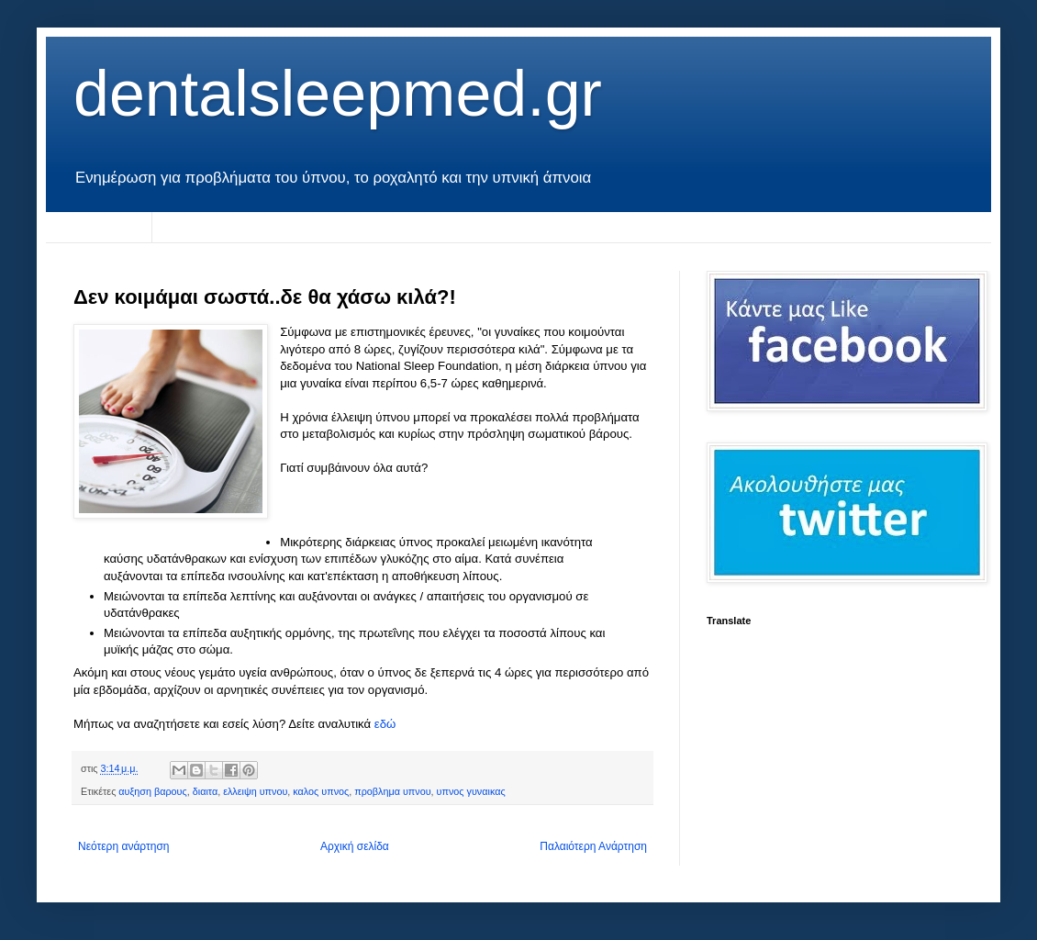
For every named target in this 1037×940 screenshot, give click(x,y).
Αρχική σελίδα (99, 226)
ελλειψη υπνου (255, 791)
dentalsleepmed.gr (337, 93)
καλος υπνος (321, 791)
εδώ (385, 724)
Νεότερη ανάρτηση (123, 846)
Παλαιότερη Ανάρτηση (593, 846)
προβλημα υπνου (392, 791)
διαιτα (205, 791)
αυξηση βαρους (152, 791)
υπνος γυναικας (471, 791)
